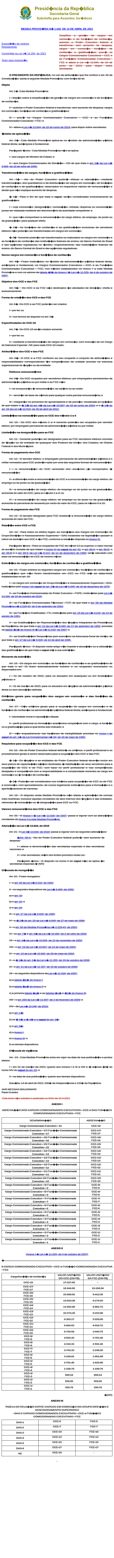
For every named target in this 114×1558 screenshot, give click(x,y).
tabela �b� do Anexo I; (29, 979)
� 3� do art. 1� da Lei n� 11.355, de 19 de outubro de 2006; (53, 960)
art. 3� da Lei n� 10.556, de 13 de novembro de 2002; (50, 940)
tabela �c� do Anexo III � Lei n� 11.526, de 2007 (36, 629)
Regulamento (9, 46)
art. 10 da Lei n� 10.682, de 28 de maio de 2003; (45, 953)
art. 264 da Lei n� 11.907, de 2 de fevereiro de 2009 (49, 999)
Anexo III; (19, 1038)
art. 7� (22, 933)
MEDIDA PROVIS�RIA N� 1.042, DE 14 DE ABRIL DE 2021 (57, 28)
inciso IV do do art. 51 (63, 549)
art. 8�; (19, 1026)
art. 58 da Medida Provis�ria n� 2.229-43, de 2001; (47, 927)
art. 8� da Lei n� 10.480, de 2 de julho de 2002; (58, 933)
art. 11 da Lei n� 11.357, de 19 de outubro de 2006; (47, 966)
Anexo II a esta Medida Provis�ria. (39, 819)
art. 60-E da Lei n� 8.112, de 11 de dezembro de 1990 (52, 553)
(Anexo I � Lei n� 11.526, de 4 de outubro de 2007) (57, 1254)
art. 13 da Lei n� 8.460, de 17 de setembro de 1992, (69, 626)
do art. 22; (28, 1070)
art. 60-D (7, 553)
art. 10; (19, 895)
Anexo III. (94, 539)
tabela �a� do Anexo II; (29, 986)
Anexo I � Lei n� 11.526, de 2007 (44, 815)
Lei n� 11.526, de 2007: (62, 973)
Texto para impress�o (14, 60)
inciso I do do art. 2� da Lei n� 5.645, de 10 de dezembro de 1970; (66, 586)
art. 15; (19, 901)
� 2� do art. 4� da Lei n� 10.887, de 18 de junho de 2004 (58, 405)
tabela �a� (32, 993)
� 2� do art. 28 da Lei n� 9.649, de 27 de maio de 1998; (50, 920)
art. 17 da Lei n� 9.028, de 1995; (35, 914)
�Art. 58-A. (24, 837)
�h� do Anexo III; (75, 993)
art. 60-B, (104, 549)
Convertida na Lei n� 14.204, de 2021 (24, 53)
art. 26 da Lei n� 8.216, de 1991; (34, 882)
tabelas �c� (53, 993)
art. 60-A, (90, 549)
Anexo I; (19, 1032)
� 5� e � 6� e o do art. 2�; (37, 1019)
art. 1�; (19, 1012)
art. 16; (18, 907)
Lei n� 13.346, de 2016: (34, 1006)
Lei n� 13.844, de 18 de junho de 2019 (46, 127)
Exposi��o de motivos (15, 43)
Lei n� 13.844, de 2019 (35, 831)
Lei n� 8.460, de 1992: (60, 889)
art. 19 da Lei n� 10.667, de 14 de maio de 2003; (47, 947)
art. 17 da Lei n (24, 639)
